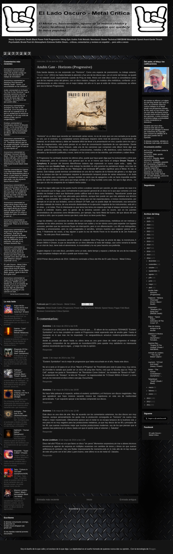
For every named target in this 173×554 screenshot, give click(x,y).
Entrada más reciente (48, 499)
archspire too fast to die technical (16, 91)
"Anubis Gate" (43, 75)
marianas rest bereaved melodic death (13, 83)
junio (151, 281)
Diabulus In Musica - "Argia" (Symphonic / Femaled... (155, 337)
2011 (149, 405)
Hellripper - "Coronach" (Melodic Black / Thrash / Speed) (20, 373)
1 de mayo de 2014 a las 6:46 (64, 326)
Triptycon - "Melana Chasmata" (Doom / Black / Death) (155, 301)
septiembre (153, 271)
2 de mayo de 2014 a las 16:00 (65, 390)
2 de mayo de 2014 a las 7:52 (62, 358)
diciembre (153, 261)
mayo (151, 284)
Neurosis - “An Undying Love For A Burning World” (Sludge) (21, 394)
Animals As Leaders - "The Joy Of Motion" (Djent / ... (155, 356)
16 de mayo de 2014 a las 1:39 (71, 440)
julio (150, 278)
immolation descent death (14, 71)
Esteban (7, 123)
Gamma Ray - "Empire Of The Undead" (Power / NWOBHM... (155, 346)
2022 (149, 231)
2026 (149, 218)
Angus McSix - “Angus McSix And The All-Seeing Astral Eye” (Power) (21, 309)
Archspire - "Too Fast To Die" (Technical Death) (20, 413)
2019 (149, 241)
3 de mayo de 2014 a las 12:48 (65, 411)
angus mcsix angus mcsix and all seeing (14, 267)
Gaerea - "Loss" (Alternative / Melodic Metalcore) (21, 330)
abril (150, 288)
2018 (149, 245)
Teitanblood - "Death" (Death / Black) (155, 381)
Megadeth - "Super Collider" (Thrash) (21, 452)
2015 (149, 255)
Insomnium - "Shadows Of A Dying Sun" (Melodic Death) (155, 310)
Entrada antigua (128, 499)
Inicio (89, 499)
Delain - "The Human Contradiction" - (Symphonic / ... (155, 373)
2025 (149, 221)
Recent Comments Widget (22, 294)
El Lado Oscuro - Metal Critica (15, 264)
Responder (47, 350)
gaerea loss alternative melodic (16, 170)
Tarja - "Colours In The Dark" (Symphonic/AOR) (21, 471)
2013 (149, 398)
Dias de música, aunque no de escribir (154, 328)
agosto (151, 274)
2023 (149, 228)
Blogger (152, 549)
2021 (149, 235)
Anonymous (8, 69)
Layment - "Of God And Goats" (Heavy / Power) (155, 364)
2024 (149, 225)
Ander (6, 90)
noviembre (153, 264)
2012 (149, 402)
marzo (151, 387)
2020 (149, 238)
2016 (149, 251)
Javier (45, 358)
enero (151, 394)
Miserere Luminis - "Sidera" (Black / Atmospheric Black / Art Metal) (21, 493)
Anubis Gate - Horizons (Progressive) (154, 292)
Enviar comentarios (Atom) (92, 509)
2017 (149, 248)
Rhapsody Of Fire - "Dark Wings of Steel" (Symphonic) (21, 351)
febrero (151, 391)
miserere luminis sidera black (15, 249)
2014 (149, 258)
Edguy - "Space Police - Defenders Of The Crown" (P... (156, 320)
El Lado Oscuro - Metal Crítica (155, 434)
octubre (152, 268)
